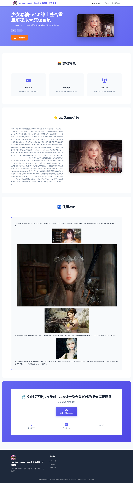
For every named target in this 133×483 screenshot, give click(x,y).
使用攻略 (106, 3)
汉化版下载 (116, 3)
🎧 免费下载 (19, 38)
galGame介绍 (96, 3)
